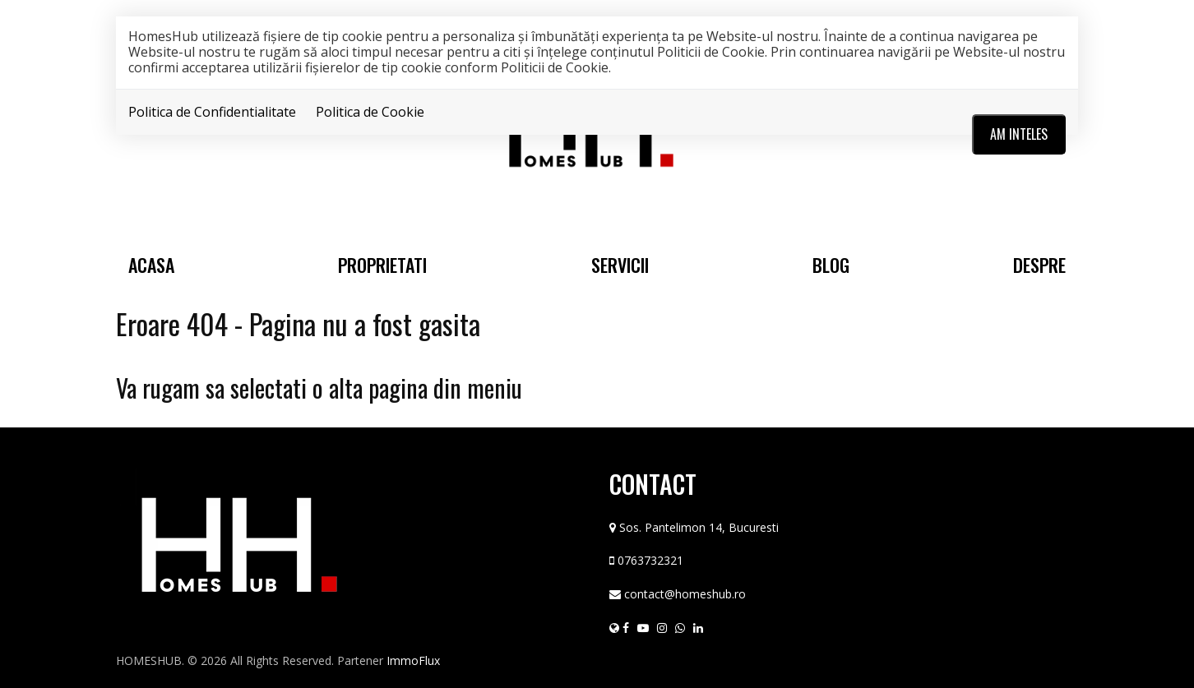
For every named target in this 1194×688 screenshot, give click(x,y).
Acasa (151, 265)
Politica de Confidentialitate (212, 112)
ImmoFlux (413, 660)
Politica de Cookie (370, 112)
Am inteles (1019, 134)
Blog (830, 265)
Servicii (620, 265)
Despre (1039, 265)
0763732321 (650, 560)
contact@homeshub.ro (685, 594)
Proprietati (382, 265)
